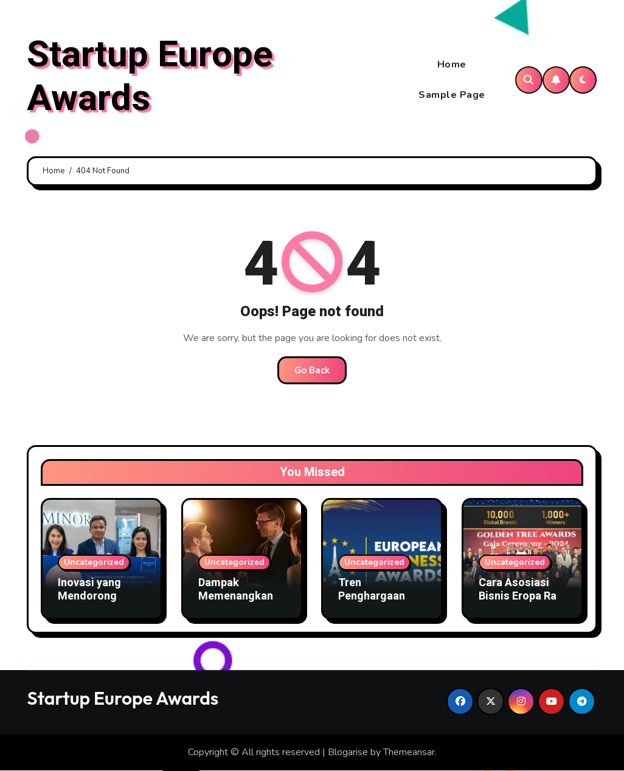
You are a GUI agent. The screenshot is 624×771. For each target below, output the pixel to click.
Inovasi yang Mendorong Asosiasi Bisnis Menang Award (97, 603)
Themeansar (409, 753)
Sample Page (451, 95)
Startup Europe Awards (150, 77)
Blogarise (348, 753)
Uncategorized (94, 563)
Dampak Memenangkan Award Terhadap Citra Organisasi (240, 603)
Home (451, 64)
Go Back (312, 371)
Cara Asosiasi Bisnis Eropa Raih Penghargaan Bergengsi (522, 603)
